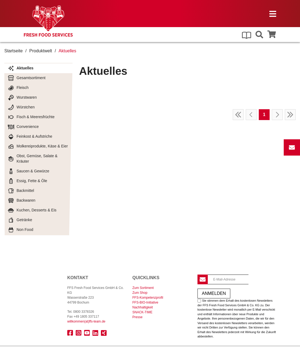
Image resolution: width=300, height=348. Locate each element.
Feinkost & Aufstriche (30, 136)
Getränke (20, 220)
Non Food (20, 230)
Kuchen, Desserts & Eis (32, 210)
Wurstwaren (22, 97)
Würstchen (21, 107)
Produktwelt (40, 51)
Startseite (13, 51)
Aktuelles (20, 68)
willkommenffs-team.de (86, 321)
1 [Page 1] (264, 114)
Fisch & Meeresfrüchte (31, 117)
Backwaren (21, 200)
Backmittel (21, 191)
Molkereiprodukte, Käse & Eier (38, 146)
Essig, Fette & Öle (27, 181)
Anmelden (214, 293)
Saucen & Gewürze (28, 171)
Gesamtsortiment (27, 78)
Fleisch (18, 88)
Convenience (23, 127)
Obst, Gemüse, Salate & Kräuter (33, 158)
